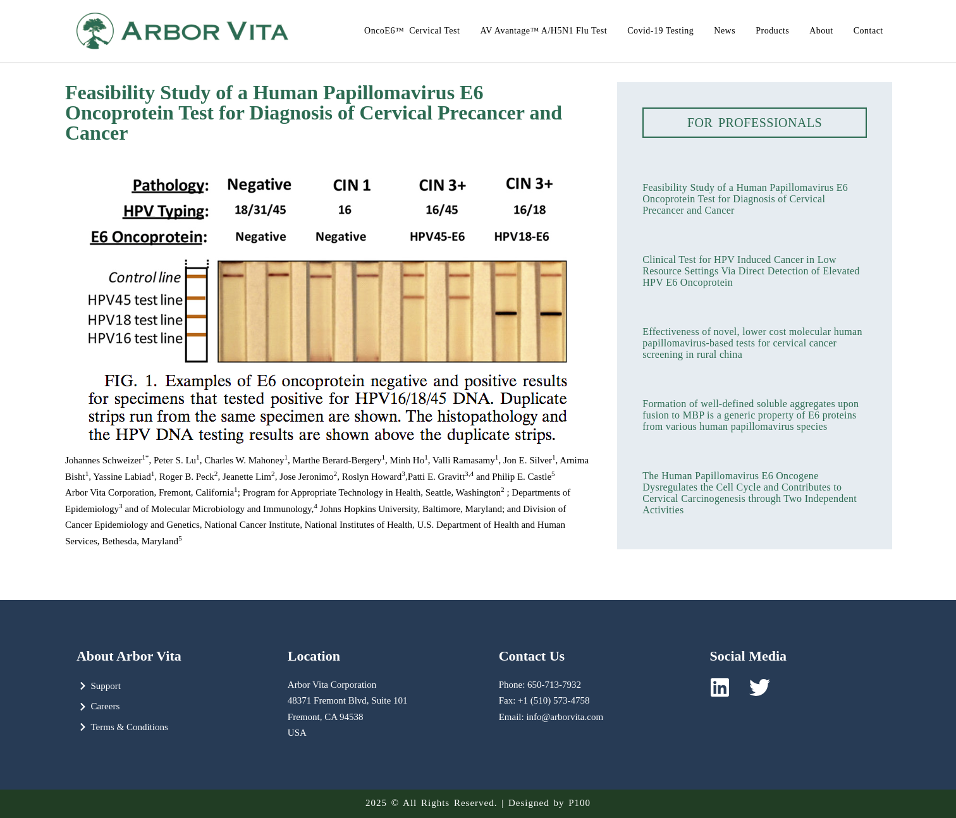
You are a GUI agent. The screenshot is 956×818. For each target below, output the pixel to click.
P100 (579, 803)
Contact (868, 30)
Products (772, 30)
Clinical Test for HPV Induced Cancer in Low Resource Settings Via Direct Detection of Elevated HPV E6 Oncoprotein (750, 271)
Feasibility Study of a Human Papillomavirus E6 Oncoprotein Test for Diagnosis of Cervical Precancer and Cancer (745, 199)
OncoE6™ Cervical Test (412, 30)
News (724, 30)
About (821, 30)
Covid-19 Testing (660, 30)
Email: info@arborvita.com (551, 717)
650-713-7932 (554, 685)
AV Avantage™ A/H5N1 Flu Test (543, 30)
